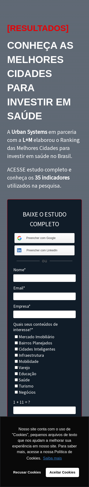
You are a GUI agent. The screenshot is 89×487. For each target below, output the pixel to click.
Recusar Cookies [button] (27, 472)
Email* (19, 288)
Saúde (22, 380)
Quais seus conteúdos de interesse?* (35, 327)
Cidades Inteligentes (35, 349)
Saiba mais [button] (52, 458)
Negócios (25, 392)
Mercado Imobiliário (34, 336)
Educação (25, 373)
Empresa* (22, 306)
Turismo (24, 386)
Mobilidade (26, 361)
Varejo (22, 367)
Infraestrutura (29, 355)
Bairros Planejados (33, 343)
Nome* (19, 269)
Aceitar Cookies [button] (62, 472)
